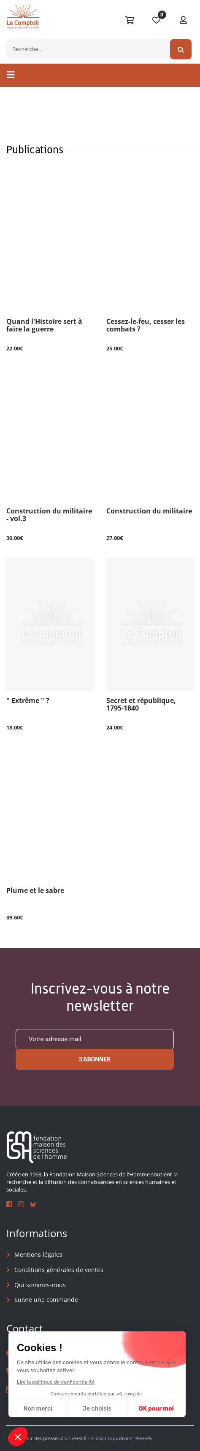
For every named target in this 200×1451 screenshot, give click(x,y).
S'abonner (95, 1059)
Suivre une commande (46, 1300)
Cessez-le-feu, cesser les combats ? (145, 326)
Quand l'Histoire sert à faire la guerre (44, 326)
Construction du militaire (149, 511)
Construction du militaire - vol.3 (49, 515)
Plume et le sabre (35, 891)
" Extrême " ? (27, 701)
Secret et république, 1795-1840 (141, 705)
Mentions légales (38, 1255)
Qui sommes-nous (40, 1285)
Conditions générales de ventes (58, 1270)
